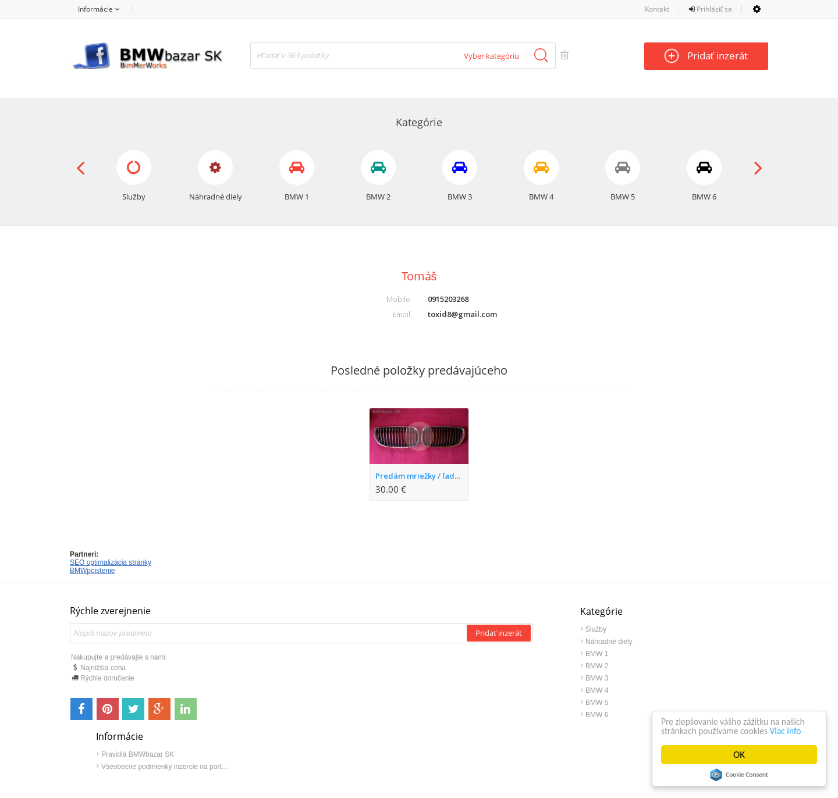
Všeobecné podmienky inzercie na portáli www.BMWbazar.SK (703, 641)
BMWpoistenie (92, 571)
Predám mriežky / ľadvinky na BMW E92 (421, 476)
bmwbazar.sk (337, 755)
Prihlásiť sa (711, 9)
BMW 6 (489, 715)
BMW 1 (489, 654)
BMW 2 (489, 666)
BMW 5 (489, 703)
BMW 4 (489, 690)
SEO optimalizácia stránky (110, 562)
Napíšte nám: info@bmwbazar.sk (462, 755)
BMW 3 (489, 678)
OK (739, 755)
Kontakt (657, 9)
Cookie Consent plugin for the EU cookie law (739, 774)
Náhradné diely (501, 641)
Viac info (678, 730)
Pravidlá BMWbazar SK (675, 629)
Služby (488, 629)
